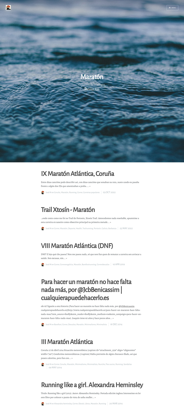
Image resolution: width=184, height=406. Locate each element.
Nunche (101, 364)
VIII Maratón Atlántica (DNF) (77, 245)
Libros (87, 403)
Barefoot (58, 324)
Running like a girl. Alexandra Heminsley (92, 384)
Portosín (97, 228)
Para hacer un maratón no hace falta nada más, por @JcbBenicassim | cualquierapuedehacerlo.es (86, 289)
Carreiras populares (91, 192)
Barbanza (112, 228)
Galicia (105, 228)
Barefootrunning (89, 264)
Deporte (71, 228)
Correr (79, 192)
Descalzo (72, 324)
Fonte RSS (93, 89)
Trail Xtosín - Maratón (68, 209)
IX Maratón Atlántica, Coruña (77, 173)
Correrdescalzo (103, 264)
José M (48, 192)
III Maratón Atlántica (67, 341)
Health (79, 228)
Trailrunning (88, 228)
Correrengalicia (66, 264)
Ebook (81, 403)
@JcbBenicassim (127, 306)
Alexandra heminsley (63, 403)
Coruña (57, 192)
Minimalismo (90, 324)
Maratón (64, 192)
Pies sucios (110, 364)
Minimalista (102, 324)
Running (72, 192)
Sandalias (128, 364)
